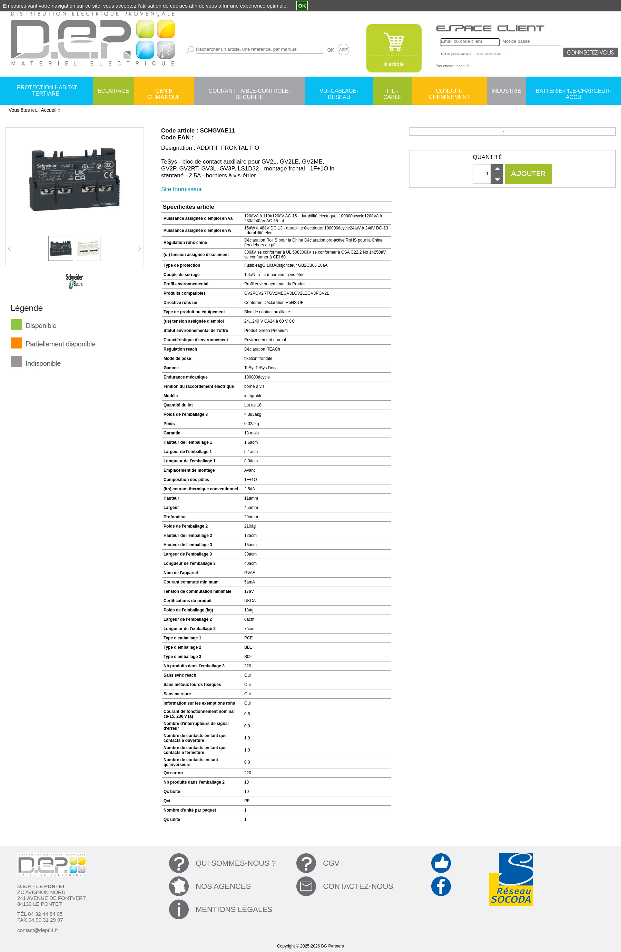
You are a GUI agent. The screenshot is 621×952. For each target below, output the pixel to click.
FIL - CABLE (392, 91)
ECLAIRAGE (113, 91)
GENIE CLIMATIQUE (164, 91)
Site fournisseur (181, 189)
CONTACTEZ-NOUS (358, 886)
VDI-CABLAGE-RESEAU (338, 91)
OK (330, 50)
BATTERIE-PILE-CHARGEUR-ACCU (573, 91)
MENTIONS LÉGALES (234, 909)
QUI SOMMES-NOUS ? (236, 863)
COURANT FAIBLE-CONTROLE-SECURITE (249, 91)
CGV (331, 863)
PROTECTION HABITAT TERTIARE (47, 91)
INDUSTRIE (506, 91)
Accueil (48, 110)
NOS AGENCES (223, 886)
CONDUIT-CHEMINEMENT (449, 91)
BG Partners (332, 946)
